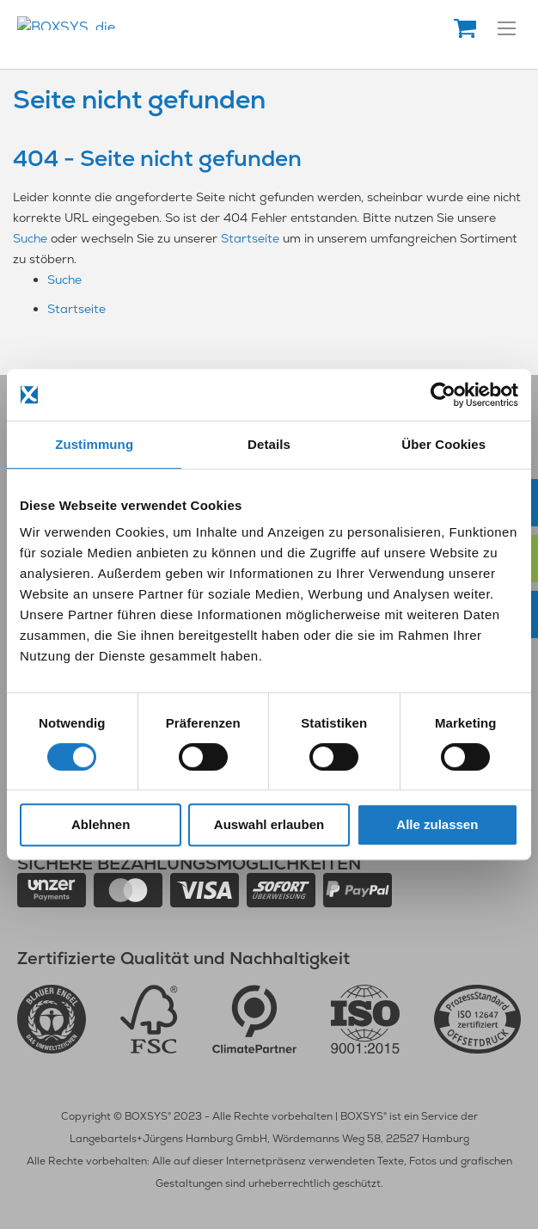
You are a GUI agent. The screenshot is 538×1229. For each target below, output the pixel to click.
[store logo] (159, 23)
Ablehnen (100, 824)
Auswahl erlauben (269, 824)
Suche (30, 238)
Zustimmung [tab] (94, 444)
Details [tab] (269, 444)
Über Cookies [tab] (443, 444)
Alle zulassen (437, 824)
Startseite (250, 238)
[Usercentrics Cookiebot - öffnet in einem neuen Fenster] (443, 395)
